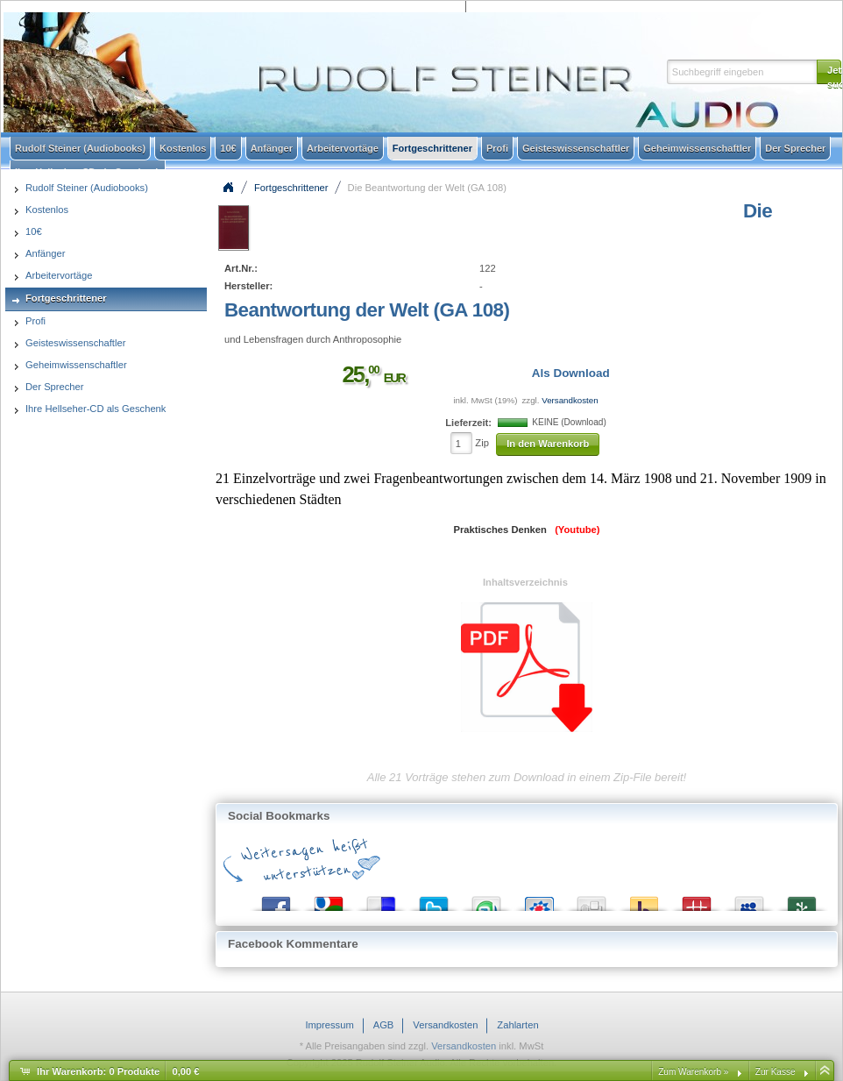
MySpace (749, 900)
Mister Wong (696, 900)
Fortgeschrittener (291, 187)
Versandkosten (570, 400)
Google (328, 900)
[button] (829, 72)
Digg (591, 900)
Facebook (276, 900)
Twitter (433, 900)
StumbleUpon (486, 900)
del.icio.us (381, 900)
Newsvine (802, 900)
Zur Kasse (775, 1072)
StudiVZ (539, 900)
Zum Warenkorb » (693, 1072)
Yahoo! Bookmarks (644, 900)
